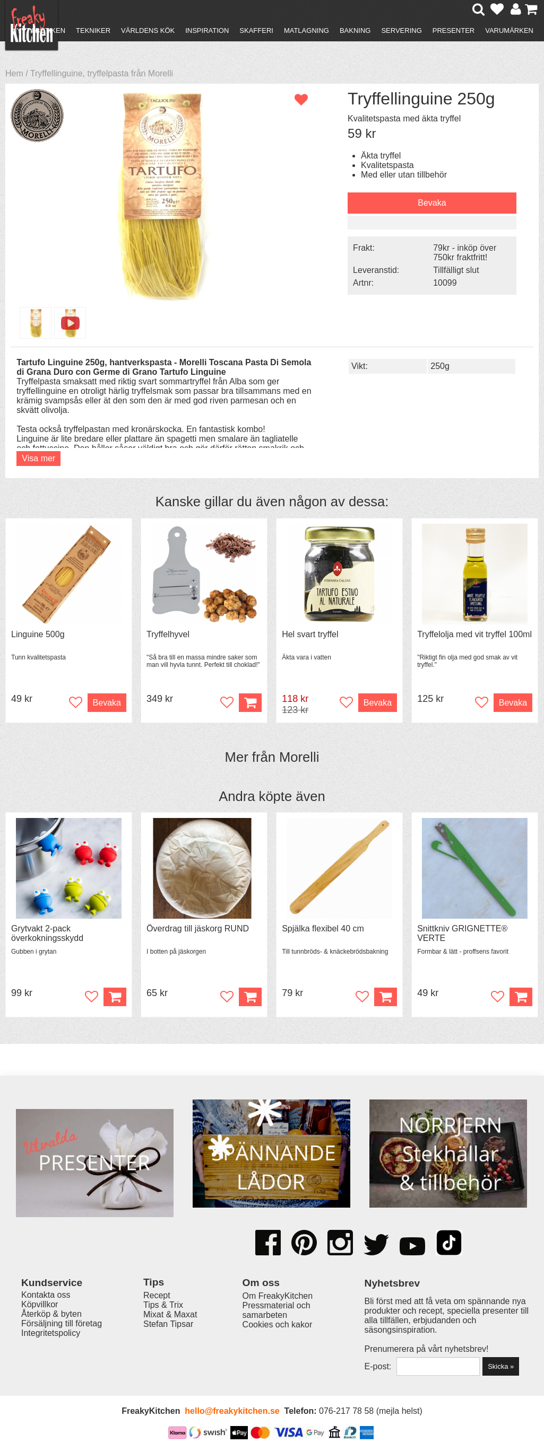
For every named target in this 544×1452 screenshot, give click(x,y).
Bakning (355, 30)
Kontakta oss (46, 1294)
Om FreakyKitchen (278, 1295)
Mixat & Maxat (170, 1314)
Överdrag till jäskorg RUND (197, 928)
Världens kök (148, 30)
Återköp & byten (51, 1313)
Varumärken (509, 30)
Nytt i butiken (38, 30)
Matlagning (306, 30)
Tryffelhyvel (167, 634)
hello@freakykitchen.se (232, 1410)
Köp (114, 997)
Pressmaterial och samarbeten (276, 1310)
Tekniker (93, 30)
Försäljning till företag (61, 1323)
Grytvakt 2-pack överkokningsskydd (47, 933)
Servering (401, 30)
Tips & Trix (163, 1304)
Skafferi (256, 30)
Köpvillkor (39, 1304)
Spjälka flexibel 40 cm (323, 928)
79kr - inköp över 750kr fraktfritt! (464, 252)
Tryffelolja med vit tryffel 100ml (474, 634)
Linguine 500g (38, 634)
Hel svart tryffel (310, 634)
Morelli (299, 757)
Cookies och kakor (278, 1324)
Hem (14, 73)
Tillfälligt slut (456, 270)
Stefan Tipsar (168, 1323)
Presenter (453, 30)
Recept (156, 1295)
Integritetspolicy (50, 1332)
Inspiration (207, 30)
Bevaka (432, 202)
